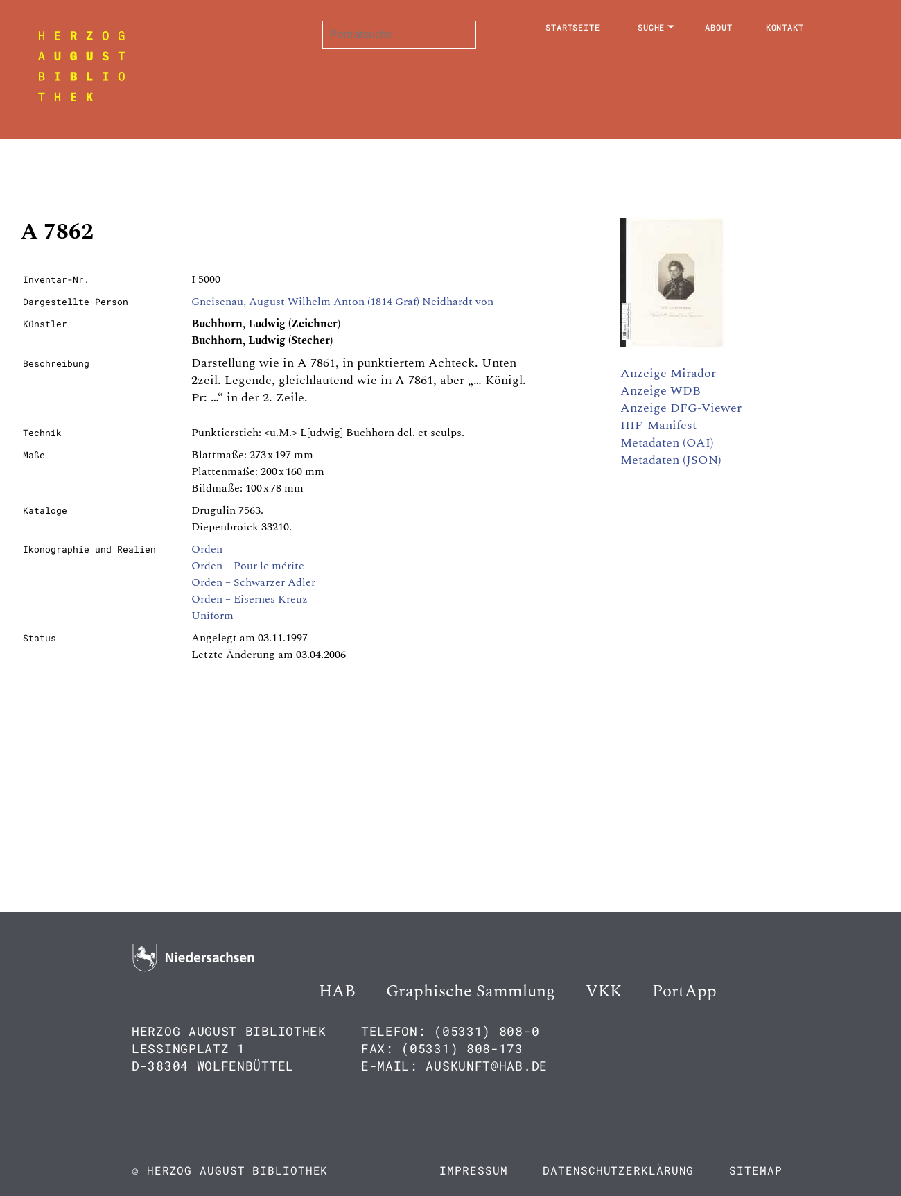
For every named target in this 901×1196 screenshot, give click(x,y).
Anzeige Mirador (668, 373)
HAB (337, 991)
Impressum (473, 1170)
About (719, 27)
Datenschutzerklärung (618, 1170)
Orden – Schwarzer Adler (253, 582)
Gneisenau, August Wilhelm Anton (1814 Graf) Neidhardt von (342, 301)
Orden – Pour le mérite (247, 565)
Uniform (212, 615)
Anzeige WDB (660, 390)
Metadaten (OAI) (667, 442)
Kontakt (785, 27)
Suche (651, 27)
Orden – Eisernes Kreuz (249, 599)
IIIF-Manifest (658, 425)
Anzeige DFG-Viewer (681, 408)
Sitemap (755, 1170)
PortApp (684, 991)
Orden (206, 549)
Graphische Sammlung (470, 991)
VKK (604, 991)
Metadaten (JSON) (670, 460)
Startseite (572, 27)
